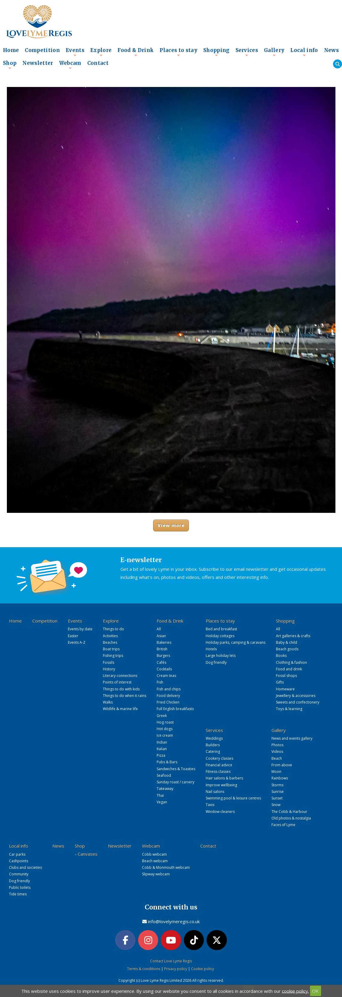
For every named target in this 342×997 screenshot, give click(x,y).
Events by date (80, 628)
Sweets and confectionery (297, 702)
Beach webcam (155, 860)
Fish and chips (169, 689)
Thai (160, 795)
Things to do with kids (121, 689)
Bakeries (164, 642)
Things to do (113, 628)
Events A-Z (77, 642)
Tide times (18, 894)
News (331, 50)
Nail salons (215, 791)
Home (11, 50)
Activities (110, 635)
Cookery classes (219, 758)
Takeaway (165, 788)
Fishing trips (113, 655)
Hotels (211, 649)
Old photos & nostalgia (291, 818)
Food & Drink (135, 52)
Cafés (161, 662)
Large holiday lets (221, 655)
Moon (276, 771)
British (162, 649)
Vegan (162, 802)
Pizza (161, 755)
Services (247, 52)
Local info (304, 52)
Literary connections (120, 675)
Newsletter (37, 63)
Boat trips (111, 649)
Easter (73, 635)
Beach (276, 758)
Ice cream (165, 735)
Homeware (285, 689)
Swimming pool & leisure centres (233, 798)
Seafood (164, 775)
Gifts (280, 682)
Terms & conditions (143, 968)
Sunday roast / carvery (175, 782)
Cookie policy (202, 968)
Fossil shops (286, 675)
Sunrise (277, 791)
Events (75, 52)
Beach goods (287, 649)
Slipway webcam (156, 874)
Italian (162, 748)
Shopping (216, 52)
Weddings (214, 738)
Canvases (87, 854)
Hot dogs (164, 728)
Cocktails (164, 669)
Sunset (277, 798)
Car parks (17, 854)
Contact (98, 63)
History (109, 669)
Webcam (70, 65)
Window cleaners (220, 811)
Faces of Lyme (283, 824)
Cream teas (166, 675)
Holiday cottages (220, 635)
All (159, 628)
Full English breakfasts (175, 708)
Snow (275, 804)
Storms (277, 784)
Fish (160, 682)
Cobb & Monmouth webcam (166, 867)
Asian (161, 635)
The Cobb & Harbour (289, 811)
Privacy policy (175, 968)
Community (18, 874)
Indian (162, 742)
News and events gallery (291, 738)
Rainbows (279, 778)
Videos (277, 751)
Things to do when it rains (124, 695)
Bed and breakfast (221, 628)
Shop (9, 65)
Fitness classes (218, 771)
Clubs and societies (25, 867)
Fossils (108, 662)
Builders (213, 744)
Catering (213, 751)
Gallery (274, 52)
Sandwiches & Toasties (176, 768)
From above (281, 764)
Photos (277, 744)
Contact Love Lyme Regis (171, 961)
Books (281, 655)
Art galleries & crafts (293, 635)
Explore (101, 52)
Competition (42, 50)
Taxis (210, 804)
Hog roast (165, 722)
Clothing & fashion (291, 662)
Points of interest (117, 682)
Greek (162, 715)
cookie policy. (295, 991)
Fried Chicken (168, 702)
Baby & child (286, 642)
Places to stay (178, 52)
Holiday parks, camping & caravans (235, 642)
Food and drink (289, 669)
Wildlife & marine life (120, 708)
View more (171, 525)
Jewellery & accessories (295, 695)
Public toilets (19, 887)
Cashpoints (18, 860)
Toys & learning (289, 708)
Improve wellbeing (221, 784)
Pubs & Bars (167, 761)
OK (315, 991)
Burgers (163, 655)
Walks (108, 702)
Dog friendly (216, 662)
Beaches (110, 642)
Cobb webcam (154, 854)
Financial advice (219, 764)
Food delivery (168, 695)
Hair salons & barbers (224, 778)
